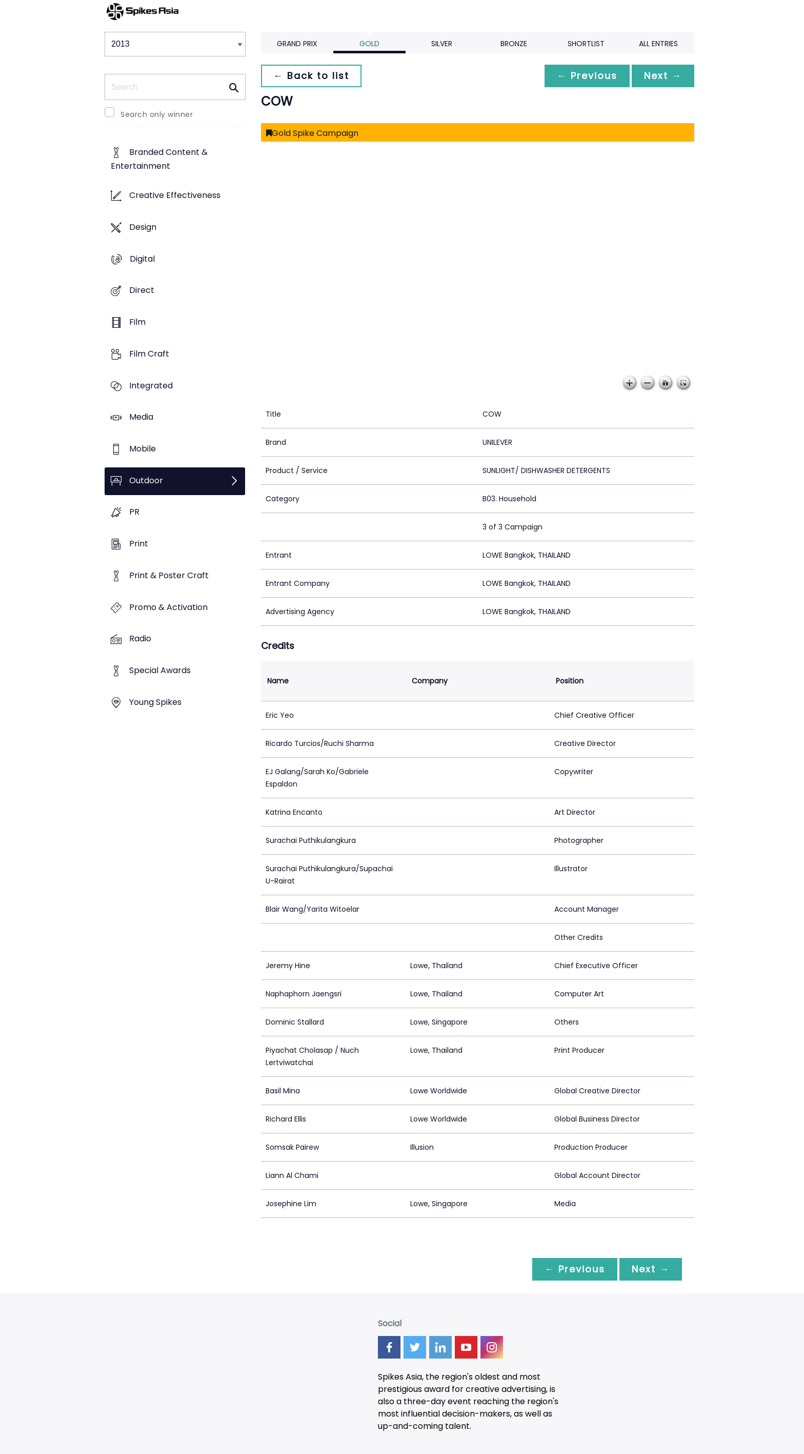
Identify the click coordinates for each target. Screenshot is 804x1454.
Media (141, 417)
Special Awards (160, 671)
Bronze (513, 43)
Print (138, 544)
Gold (369, 43)
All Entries (658, 43)
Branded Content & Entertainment (159, 159)
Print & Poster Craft (169, 575)
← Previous (587, 75)
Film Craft (149, 354)
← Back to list (311, 75)
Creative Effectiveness (174, 196)
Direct (141, 291)
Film (137, 322)
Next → (663, 75)
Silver (441, 43)
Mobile (142, 449)
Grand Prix (297, 43)
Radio (140, 639)
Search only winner (156, 114)
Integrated (151, 385)
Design (142, 227)
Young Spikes (155, 702)
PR (134, 512)
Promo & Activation (168, 607)
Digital (142, 259)
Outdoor (146, 480)
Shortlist (586, 43)
